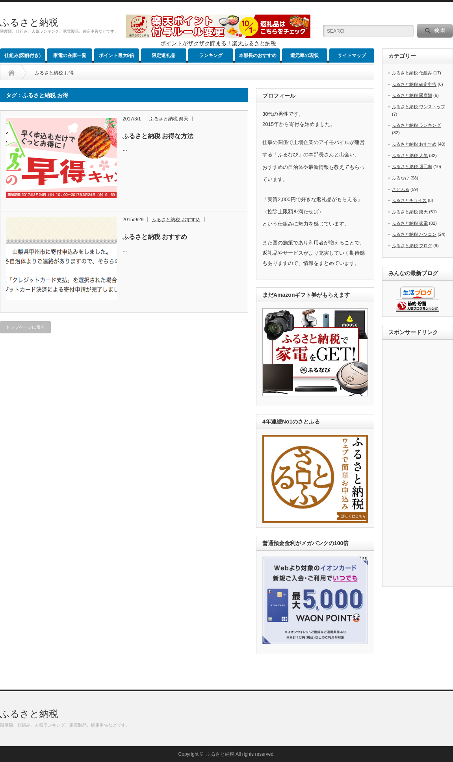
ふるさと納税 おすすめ (176, 219)
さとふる (400, 189)
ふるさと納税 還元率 (412, 166)
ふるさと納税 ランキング (416, 125)
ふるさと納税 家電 (410, 223)
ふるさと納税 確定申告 (414, 84)
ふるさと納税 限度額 (412, 95)
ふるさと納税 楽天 (168, 119)
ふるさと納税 (29, 22)
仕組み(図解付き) (22, 55)
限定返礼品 (163, 55)
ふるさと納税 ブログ (412, 245)
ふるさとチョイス (409, 200)
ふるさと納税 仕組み (412, 72)
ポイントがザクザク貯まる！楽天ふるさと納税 (218, 43)
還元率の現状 (304, 55)
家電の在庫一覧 (69, 55)
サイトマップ (352, 55)
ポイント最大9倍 (117, 55)
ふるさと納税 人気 (410, 155)
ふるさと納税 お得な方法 (158, 136)
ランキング (211, 55)
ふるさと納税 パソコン (414, 234)
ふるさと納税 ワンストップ (418, 106)
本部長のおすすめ (258, 55)
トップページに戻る (25, 327)
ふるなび (400, 178)
